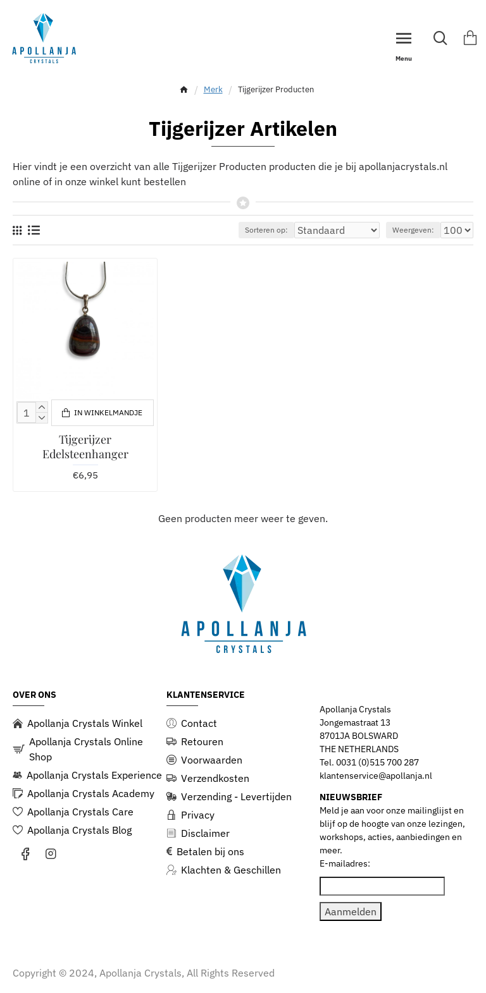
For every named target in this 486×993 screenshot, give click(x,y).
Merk (213, 89)
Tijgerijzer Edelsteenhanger (85, 446)
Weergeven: (413, 230)
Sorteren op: (266, 230)
